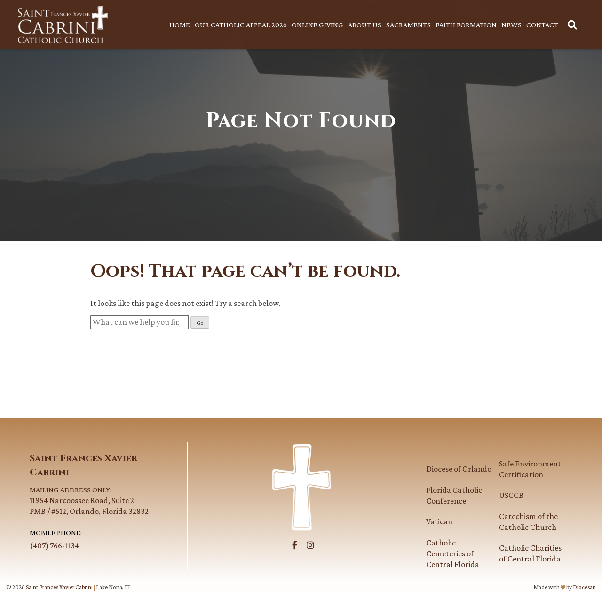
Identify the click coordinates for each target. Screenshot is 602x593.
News (511, 25)
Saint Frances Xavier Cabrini (59, 587)
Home (179, 25)
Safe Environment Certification (530, 469)
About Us (364, 25)
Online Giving (317, 25)
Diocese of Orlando (458, 468)
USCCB (511, 495)
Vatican (439, 521)
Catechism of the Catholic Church (528, 522)
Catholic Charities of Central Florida (530, 553)
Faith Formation (466, 25)
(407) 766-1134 (54, 545)
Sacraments (408, 25)
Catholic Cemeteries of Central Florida (452, 553)
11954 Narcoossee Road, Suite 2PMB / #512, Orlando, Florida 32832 (102, 500)
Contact (542, 25)
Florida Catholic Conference (454, 495)
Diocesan (584, 587)
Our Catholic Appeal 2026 (241, 25)
